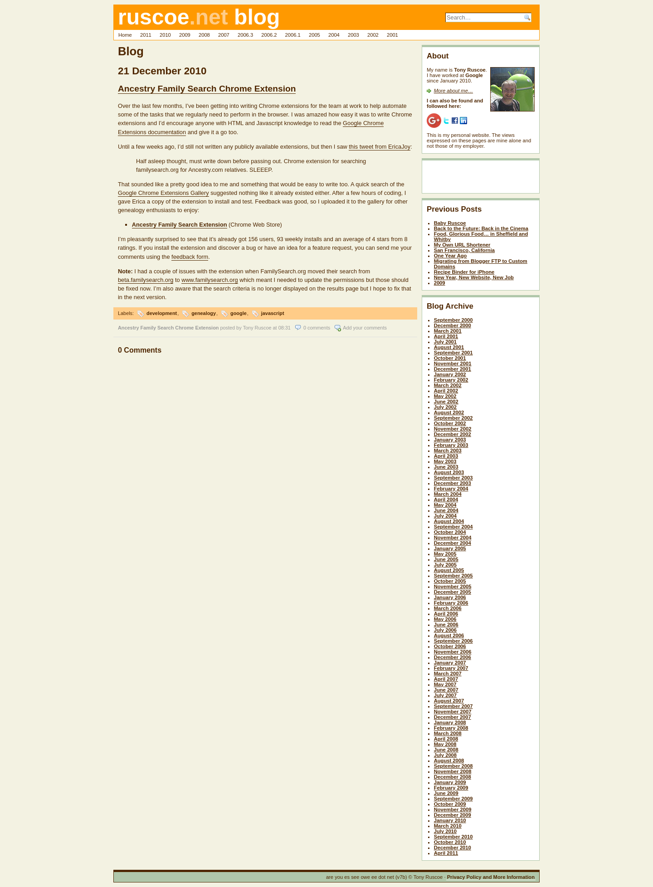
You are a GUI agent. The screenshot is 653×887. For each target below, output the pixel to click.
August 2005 (449, 570)
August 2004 (449, 521)
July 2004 (445, 516)
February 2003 (451, 445)
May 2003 (445, 461)
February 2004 (451, 488)
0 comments (316, 327)
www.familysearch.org (209, 279)
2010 (165, 35)
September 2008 (453, 766)
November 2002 (453, 428)
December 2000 (452, 325)
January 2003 (450, 439)
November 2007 (453, 711)
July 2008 (445, 755)
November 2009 (453, 809)
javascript (272, 313)
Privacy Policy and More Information (491, 877)
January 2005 (450, 548)
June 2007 (446, 690)
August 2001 (449, 347)
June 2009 (446, 793)
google (238, 313)
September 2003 (453, 477)
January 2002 (450, 374)
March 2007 (448, 673)
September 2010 (453, 836)
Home (125, 35)
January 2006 (450, 597)
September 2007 (453, 706)
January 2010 (450, 820)
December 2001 (452, 369)
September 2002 (453, 418)
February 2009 (451, 787)
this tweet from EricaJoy (379, 146)
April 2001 (446, 336)
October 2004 (450, 532)
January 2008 (450, 722)
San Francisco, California (464, 250)
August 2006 (449, 635)
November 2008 (453, 771)
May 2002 (445, 396)
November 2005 (453, 586)
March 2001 (448, 331)
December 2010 (452, 847)
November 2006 (453, 651)
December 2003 (452, 483)
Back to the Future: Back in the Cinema (481, 228)
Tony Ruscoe (257, 327)
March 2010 (448, 826)
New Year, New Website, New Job (474, 277)
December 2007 (452, 717)
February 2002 (451, 380)
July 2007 (445, 695)
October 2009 (450, 804)
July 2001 (445, 341)
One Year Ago (450, 255)
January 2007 (450, 662)
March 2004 (448, 494)
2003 (353, 35)
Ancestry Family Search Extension (179, 224)
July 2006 (445, 630)
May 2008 (445, 744)
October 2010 (450, 842)
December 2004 (452, 543)
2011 (145, 35)
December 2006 (452, 657)
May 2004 (445, 505)
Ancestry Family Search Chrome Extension (207, 88)
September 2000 (453, 320)
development (161, 313)
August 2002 (449, 412)
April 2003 (446, 456)
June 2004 (446, 510)
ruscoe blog (199, 17)
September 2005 (453, 575)
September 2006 (453, 641)
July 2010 (445, 831)
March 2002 (448, 385)
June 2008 (446, 749)
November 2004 (453, 537)
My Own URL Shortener (462, 244)
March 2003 (448, 450)
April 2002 (446, 390)
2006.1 (293, 35)
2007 (223, 35)
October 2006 (450, 646)
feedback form (189, 256)
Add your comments (365, 327)
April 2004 (446, 499)
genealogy (203, 313)
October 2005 (450, 581)
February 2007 (451, 668)
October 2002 (450, 423)
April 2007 (446, 679)
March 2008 (448, 733)
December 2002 (452, 434)
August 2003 (449, 472)
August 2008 (449, 760)
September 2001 (453, 352)
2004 (334, 35)
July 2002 (445, 407)
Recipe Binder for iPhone (464, 272)
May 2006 (445, 619)
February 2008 (451, 728)
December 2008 (452, 777)
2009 (184, 35)
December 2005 (452, 592)
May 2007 (445, 684)
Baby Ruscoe (450, 223)
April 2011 (446, 853)
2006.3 (245, 35)
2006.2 (269, 35)
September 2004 (453, 526)
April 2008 (446, 739)
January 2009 (450, 782)
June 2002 (446, 401)
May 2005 (445, 554)
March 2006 (448, 608)
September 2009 (453, 798)
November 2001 (453, 363)
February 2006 (451, 603)
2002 (373, 35)
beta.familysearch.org (145, 279)
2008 (204, 35)
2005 (314, 35)
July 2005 (445, 564)
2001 (392, 35)
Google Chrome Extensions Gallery (163, 192)
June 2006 (446, 624)
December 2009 (452, 815)
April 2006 (446, 613)
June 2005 (446, 559)
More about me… (453, 90)
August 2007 (449, 700)
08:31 (284, 327)
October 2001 (450, 358)
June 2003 (446, 467)
